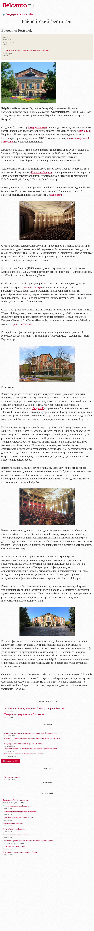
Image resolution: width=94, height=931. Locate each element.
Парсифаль (56, 194)
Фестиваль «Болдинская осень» (16, 800)
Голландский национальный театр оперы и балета (34, 708)
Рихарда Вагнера (37, 127)
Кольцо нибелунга (41, 172)
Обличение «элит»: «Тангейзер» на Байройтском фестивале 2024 (30, 749)
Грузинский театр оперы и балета (16, 835)
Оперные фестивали (12, 777)
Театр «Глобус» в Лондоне (14, 829)
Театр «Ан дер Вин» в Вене (14, 846)
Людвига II (84, 130)
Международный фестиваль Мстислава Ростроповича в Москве (29, 841)
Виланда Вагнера (32, 287)
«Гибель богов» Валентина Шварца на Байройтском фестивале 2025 (32, 738)
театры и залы (10, 50)
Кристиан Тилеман (22, 324)
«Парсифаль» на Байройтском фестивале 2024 (23, 743)
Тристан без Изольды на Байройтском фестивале (24, 754)
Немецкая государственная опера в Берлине (20, 852)
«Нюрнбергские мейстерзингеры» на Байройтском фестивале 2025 (31, 733)
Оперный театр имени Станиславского (18, 817)
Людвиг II (38, 408)
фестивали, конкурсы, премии (33, 50)
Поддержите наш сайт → (20, 14)
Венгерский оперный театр (13, 823)
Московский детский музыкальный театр (19, 812)
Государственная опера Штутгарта (17, 806)
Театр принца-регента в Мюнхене (24, 714)
